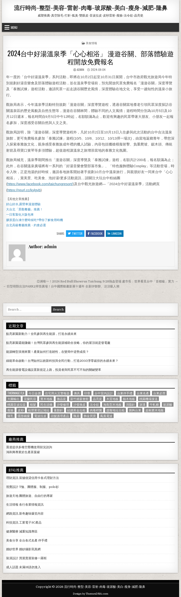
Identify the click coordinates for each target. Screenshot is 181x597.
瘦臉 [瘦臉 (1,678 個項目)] (10, 410)
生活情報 (12, 504)
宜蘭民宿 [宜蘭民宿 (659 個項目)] (30, 399)
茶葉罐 (35, 452)
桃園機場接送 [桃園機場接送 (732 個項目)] (148, 399)
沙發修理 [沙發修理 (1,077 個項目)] (63, 404)
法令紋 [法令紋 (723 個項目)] (94, 404)
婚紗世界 (12, 549)
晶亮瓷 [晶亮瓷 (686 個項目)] (97, 399)
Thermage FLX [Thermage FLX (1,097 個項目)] (15, 393)
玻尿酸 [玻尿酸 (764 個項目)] (167, 404)
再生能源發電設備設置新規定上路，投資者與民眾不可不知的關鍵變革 (53, 369)
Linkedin (115, 233)
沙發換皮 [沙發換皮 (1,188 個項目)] (79, 404)
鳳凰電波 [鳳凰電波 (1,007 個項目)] (106, 416)
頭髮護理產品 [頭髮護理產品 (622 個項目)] (60, 416)
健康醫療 (12, 531)
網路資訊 (12, 513)
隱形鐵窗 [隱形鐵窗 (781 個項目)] (24, 416)
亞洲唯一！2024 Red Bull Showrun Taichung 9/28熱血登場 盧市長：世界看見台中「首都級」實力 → (107, 281)
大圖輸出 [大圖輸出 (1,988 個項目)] (13, 399)
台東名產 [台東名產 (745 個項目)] (143, 393)
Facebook (95, 233)
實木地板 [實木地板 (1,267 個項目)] (46, 399)
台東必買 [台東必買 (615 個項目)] (159, 393)
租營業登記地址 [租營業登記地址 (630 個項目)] (38, 410)
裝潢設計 (12, 558)
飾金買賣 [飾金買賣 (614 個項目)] (90, 416)
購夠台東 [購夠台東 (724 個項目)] (135, 410)
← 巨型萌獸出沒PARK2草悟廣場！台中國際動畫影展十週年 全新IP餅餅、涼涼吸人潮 (61, 286)
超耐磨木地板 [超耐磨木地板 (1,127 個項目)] (154, 410)
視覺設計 (12, 487)
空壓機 (29, 447)
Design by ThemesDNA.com (90, 593)
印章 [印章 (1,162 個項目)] (87, 393)
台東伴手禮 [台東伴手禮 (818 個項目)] (124, 393)
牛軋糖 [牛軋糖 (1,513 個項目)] (154, 404)
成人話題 (12, 567)
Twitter (75, 233)
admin (80, 70)
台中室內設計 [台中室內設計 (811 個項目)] (104, 393)
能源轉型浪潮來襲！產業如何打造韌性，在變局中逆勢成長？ (47, 352)
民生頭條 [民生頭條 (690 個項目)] (46, 404)
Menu (14, 27)
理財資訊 (12, 478)
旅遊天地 (12, 496)
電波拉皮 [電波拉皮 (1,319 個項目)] (40, 416)
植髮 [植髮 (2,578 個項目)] (33, 404)
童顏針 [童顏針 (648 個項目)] (58, 410)
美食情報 (91, 43)
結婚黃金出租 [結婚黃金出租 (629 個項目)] (76, 410)
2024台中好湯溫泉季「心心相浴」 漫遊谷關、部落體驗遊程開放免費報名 (91, 57)
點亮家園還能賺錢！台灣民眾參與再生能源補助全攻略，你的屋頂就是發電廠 (58, 343)
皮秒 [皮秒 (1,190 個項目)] (21, 410)
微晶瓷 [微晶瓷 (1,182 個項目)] (61, 399)
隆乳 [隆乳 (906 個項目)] (10, 416)
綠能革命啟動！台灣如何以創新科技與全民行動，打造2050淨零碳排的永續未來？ (62, 360)
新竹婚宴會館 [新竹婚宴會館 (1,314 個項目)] (79, 399)
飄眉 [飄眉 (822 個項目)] (76, 416)
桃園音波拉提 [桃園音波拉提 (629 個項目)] (16, 404)
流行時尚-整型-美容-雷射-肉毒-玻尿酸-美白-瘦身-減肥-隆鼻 (90, 7)
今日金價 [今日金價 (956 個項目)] (35, 393)
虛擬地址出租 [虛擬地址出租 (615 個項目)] (115, 410)
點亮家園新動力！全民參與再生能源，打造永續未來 (41, 334)
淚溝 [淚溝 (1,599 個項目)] (142, 404)
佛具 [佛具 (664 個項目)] (77, 393)
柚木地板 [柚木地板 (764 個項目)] (129, 399)
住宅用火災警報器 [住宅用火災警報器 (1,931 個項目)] (57, 393)
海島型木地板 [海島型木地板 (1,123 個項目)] (112, 404)
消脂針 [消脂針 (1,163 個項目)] (130, 404)
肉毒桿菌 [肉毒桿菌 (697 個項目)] (96, 410)
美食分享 (12, 540)
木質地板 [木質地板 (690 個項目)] (112, 399)
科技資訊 (12, 522)
